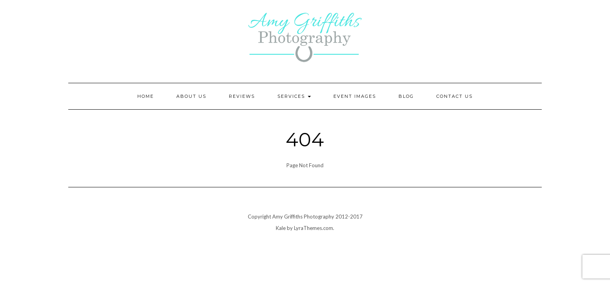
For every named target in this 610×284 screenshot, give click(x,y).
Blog (406, 96)
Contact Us (454, 96)
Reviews (242, 96)
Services (294, 96)
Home (145, 96)
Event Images (354, 96)
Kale (281, 228)
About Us (191, 96)
